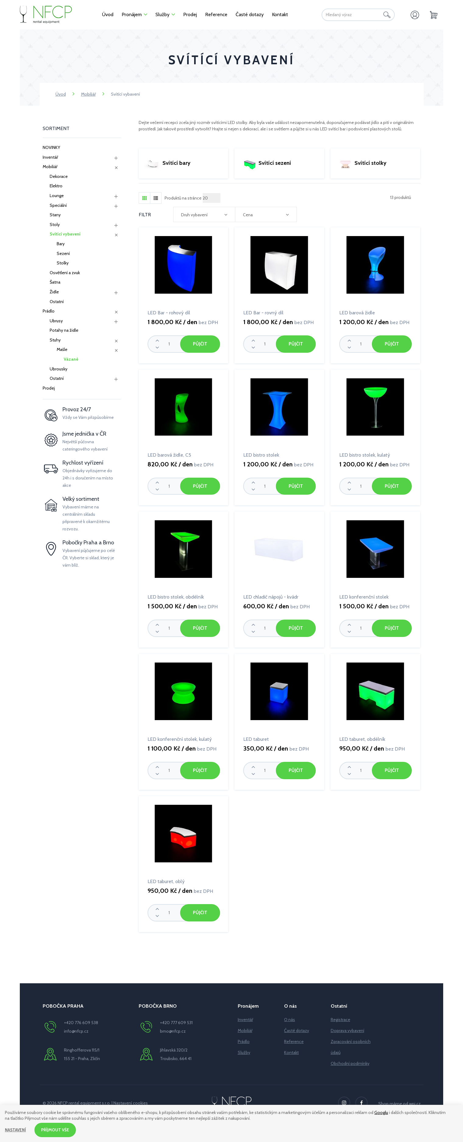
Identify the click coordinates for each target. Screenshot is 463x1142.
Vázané (71, 359)
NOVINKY (51, 147)
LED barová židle (357, 313)
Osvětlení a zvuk (65, 272)
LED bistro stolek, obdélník (176, 596)
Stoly (55, 224)
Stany (55, 214)
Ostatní (57, 301)
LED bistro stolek (261, 454)
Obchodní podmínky (350, 1060)
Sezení (63, 253)
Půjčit (200, 343)
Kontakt (291, 1049)
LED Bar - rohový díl (169, 313)
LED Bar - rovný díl (263, 313)
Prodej (49, 388)
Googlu (381, 1112)
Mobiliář (88, 94)
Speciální (58, 205)
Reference (294, 1038)
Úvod (60, 94)
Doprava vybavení (347, 1028)
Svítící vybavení (65, 234)
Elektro (56, 186)
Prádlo (49, 311)
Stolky (63, 263)
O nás (289, 1017)
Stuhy (55, 340)
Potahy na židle (64, 330)
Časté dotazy (296, 1028)
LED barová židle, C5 (169, 454)
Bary (61, 243)
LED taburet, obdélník (362, 738)
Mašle (62, 349)
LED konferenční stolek (364, 596)
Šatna (55, 282)
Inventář (50, 157)
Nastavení (16, 1129)
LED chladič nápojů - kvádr (270, 596)
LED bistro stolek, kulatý (364, 454)
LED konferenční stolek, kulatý (180, 738)
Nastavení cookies (130, 1100)
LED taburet (256, 738)
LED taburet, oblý (166, 879)
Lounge (57, 195)
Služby (244, 1049)
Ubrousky (58, 369)
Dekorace (59, 176)
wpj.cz (415, 1101)
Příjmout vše (57, 1129)
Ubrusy (56, 321)
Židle (54, 292)
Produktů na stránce (183, 198)
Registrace (340, 1017)
